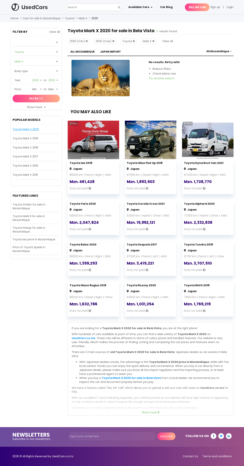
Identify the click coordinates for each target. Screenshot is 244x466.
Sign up (215, 7)
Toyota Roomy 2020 (141, 285)
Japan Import (110, 52)
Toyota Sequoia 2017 (142, 244)
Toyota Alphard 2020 (199, 204)
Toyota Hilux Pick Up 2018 (145, 163)
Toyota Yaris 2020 (83, 204)
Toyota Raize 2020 (83, 244)
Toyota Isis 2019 (81, 163)
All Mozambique (82, 52)
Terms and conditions (217, 456)
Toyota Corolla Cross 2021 (146, 204)
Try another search (161, 78)
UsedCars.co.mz (83, 338)
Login (230, 7)
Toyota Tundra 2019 (198, 244)
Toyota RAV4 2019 (196, 285)
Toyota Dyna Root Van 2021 (203, 163)
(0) (36, 98)
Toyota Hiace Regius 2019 (88, 285)
